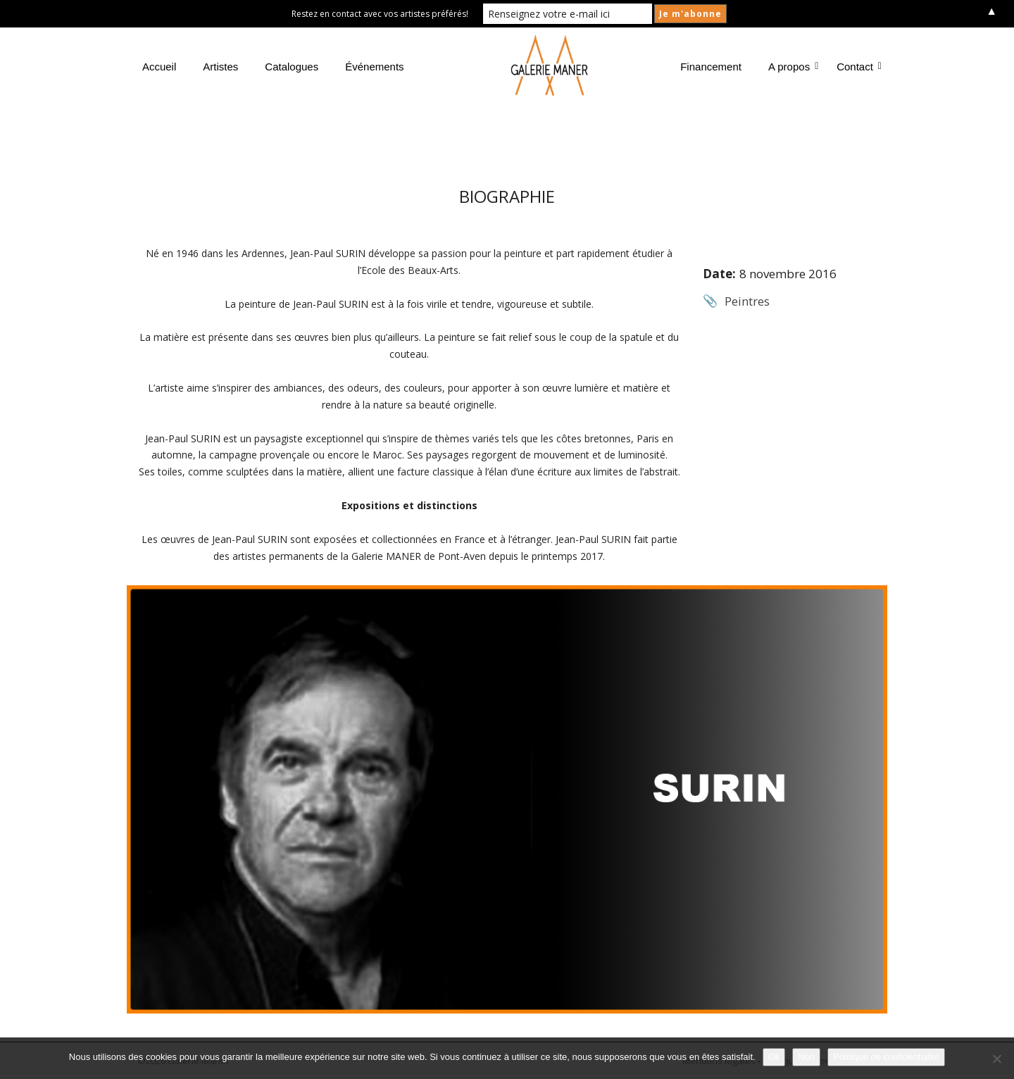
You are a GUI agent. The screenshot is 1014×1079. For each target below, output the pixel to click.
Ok (774, 1057)
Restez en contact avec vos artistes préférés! (380, 14)
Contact (858, 67)
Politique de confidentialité (886, 1057)
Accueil (159, 67)
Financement (710, 67)
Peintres (747, 301)
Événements (374, 67)
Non (806, 1057)
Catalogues (291, 67)
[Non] (996, 1059)
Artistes (220, 67)
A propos (791, 67)
